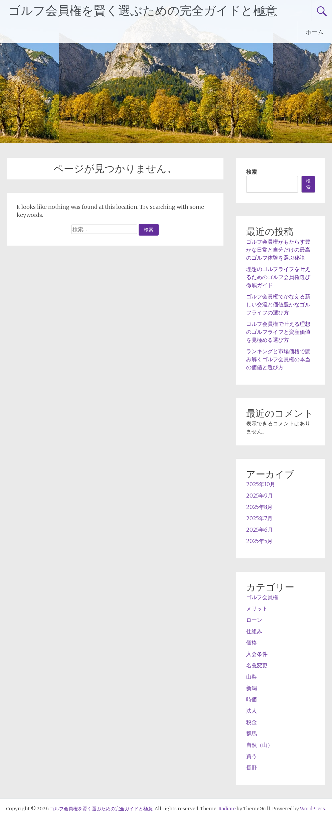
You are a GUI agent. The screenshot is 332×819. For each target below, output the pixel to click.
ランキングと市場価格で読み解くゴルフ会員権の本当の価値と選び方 (278, 359)
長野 (251, 767)
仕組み (254, 631)
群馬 (251, 733)
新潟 (251, 688)
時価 (251, 699)
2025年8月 (259, 507)
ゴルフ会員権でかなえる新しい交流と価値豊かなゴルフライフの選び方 (278, 304)
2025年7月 (259, 518)
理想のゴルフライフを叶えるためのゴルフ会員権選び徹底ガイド (278, 277)
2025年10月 (260, 484)
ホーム (315, 31)
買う (251, 756)
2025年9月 (259, 495)
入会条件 (257, 654)
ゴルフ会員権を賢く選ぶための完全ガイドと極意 (142, 11)
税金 (251, 722)
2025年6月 (259, 529)
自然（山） (259, 744)
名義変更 (257, 665)
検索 (251, 171)
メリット (257, 608)
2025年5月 (259, 541)
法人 (251, 710)
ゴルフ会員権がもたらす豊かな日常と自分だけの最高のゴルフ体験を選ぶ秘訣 (278, 249)
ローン (254, 620)
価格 (251, 642)
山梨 (251, 676)
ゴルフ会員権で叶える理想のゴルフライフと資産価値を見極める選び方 (278, 331)
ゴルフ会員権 (262, 597)
